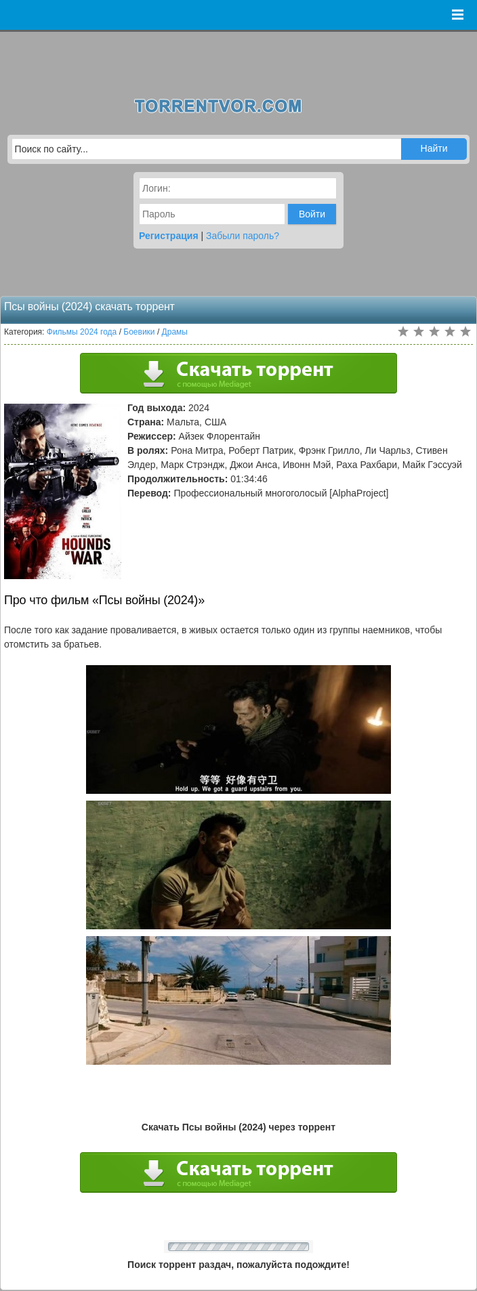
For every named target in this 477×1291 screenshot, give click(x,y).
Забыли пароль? (242, 235)
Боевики (138, 332)
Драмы (175, 332)
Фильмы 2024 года (82, 332)
